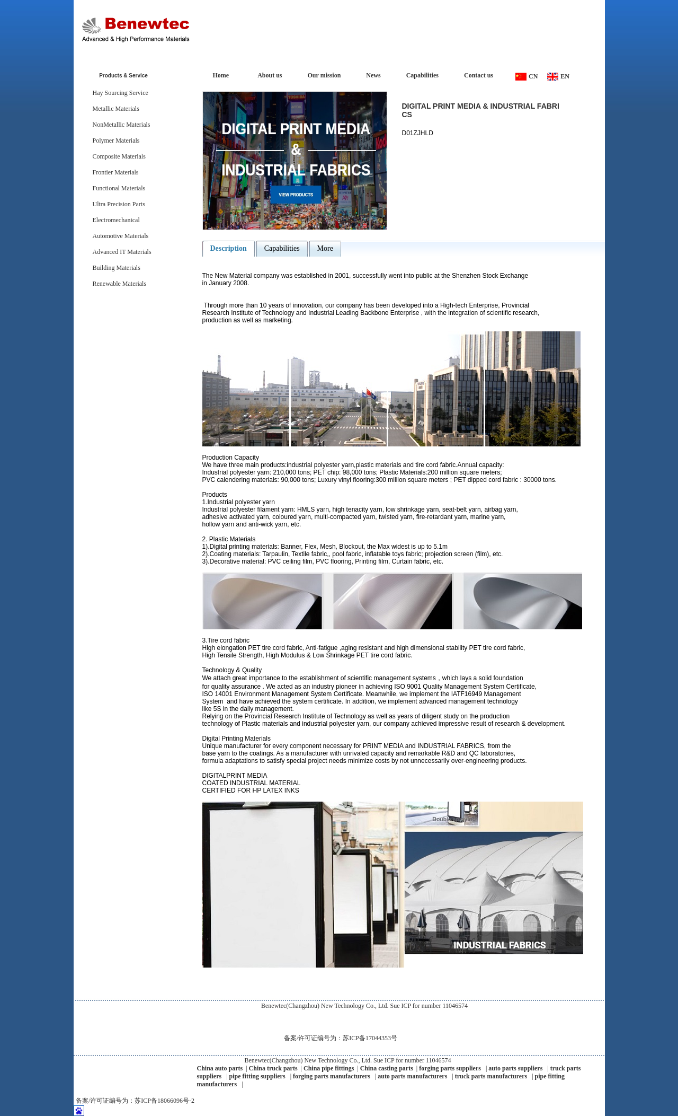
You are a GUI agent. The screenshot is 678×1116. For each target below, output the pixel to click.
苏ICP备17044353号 (370, 1038)
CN (533, 76)
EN (564, 76)
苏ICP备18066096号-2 (164, 1100)
